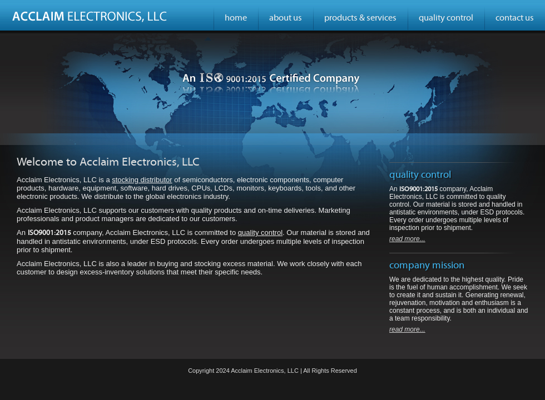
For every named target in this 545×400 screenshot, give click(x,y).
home (236, 18)
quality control (446, 18)
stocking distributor (142, 180)
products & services (360, 18)
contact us (515, 18)
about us (285, 18)
